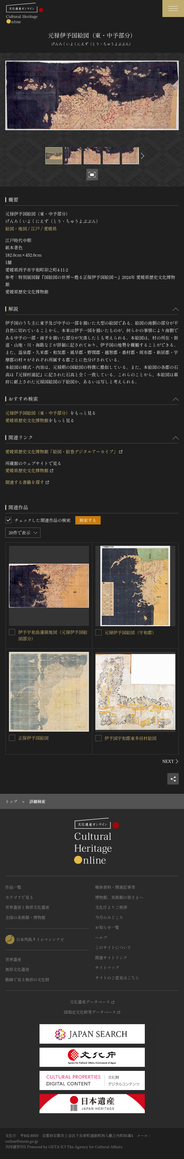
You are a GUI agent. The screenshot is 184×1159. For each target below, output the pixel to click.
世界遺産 (13, 959)
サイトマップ (107, 967)
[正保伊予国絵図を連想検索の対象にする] (12, 738)
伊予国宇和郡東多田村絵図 (131, 738)
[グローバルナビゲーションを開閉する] (173, 8)
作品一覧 (13, 887)
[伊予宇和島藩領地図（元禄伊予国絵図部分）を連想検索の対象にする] (12, 632)
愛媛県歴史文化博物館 (26, 420)
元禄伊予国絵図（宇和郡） (131, 632)
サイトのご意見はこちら (117, 978)
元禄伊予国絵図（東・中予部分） (37, 413)
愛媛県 (50, 228)
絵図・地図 (16, 228)
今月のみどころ (109, 917)
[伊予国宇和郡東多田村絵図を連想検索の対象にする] (98, 738)
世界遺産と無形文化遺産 (27, 907)
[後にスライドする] (141, 155)
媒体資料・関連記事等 (115, 887)
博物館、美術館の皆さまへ (119, 897)
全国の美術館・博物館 (25, 917)
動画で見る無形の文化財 (27, 979)
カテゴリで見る (19, 897)
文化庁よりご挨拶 (111, 907)
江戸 (35, 228)
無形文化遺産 (17, 969)
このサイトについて (113, 947)
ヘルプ (101, 937)
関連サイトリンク (111, 957)
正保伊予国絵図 (33, 738)
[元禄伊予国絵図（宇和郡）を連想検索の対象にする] (98, 632)
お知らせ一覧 (107, 927)
